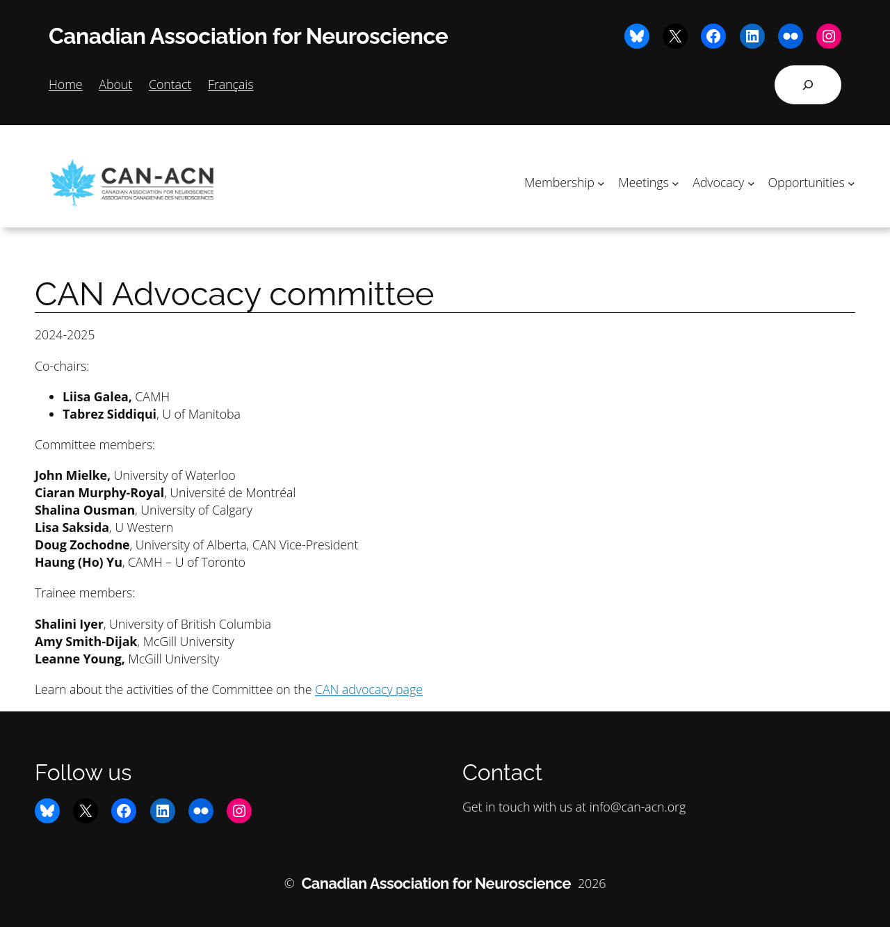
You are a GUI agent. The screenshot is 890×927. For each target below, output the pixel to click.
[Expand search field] (808, 84)
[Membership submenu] (601, 182)
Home (66, 84)
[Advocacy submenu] (751, 182)
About (115, 84)
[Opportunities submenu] (851, 182)
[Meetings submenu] (675, 182)
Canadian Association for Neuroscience (248, 36)
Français (231, 84)
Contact (170, 84)
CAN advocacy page (369, 689)
